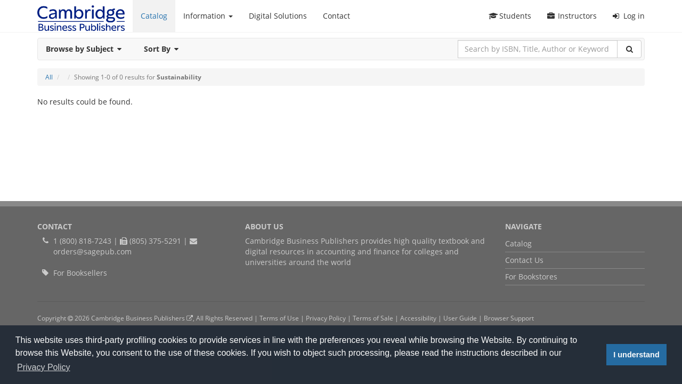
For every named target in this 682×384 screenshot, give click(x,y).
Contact (336, 16)
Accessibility (418, 318)
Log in (629, 16)
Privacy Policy (326, 318)
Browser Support (509, 318)
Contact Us (524, 260)
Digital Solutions (278, 16)
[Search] (629, 49)
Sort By (164, 49)
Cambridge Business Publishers (142, 318)
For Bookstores (531, 276)
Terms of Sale (373, 318)
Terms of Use (279, 318)
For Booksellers (80, 273)
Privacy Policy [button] (43, 367)
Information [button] (208, 16)
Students (510, 16)
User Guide (460, 318)
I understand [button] (636, 354)
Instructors (572, 16)
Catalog (154, 16)
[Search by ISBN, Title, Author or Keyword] (538, 49)
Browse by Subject (87, 49)
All (49, 77)
